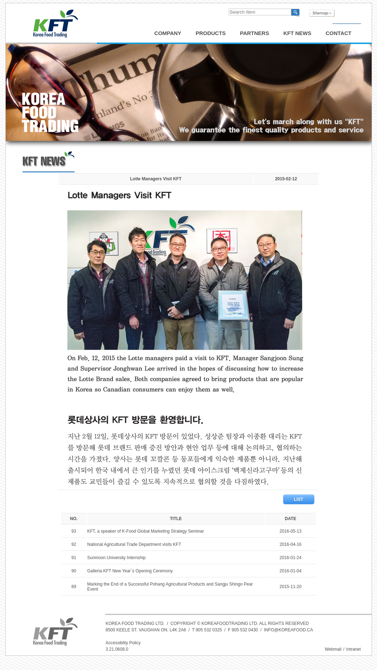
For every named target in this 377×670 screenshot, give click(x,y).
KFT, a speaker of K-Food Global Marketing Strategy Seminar (145, 531)
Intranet (353, 649)
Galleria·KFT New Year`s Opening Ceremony (130, 570)
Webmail (333, 649)
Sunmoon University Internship (116, 557)
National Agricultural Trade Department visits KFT (134, 544)
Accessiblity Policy (123, 642)
